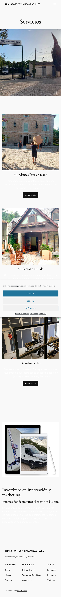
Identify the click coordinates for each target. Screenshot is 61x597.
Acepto (30, 293)
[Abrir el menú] (54, 4)
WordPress (22, 590)
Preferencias (30, 308)
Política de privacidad (38, 314)
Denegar (30, 301)
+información (30, 195)
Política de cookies (22, 314)
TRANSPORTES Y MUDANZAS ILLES (22, 4)
